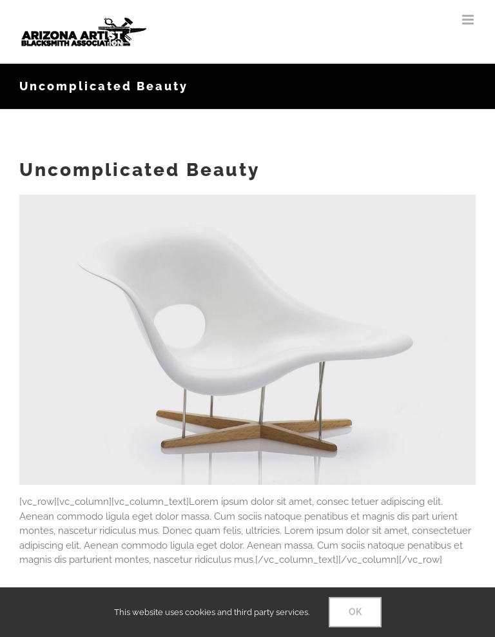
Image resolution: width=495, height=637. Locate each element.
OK (355, 612)
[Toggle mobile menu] (469, 19)
